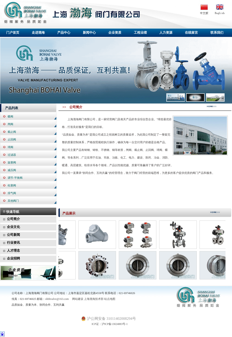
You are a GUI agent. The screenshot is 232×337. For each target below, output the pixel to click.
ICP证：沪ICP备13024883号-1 (104, 324)
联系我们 (216, 32)
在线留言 (191, 32)
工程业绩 (140, 32)
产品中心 (63, 32)
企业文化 (13, 227)
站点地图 (109, 299)
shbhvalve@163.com (57, 299)
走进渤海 (38, 32)
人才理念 (13, 250)
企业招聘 (13, 258)
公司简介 (13, 219)
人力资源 (165, 32)
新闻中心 (89, 32)
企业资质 (114, 32)
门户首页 (12, 32)
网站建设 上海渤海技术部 (86, 299)
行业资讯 (13, 242)
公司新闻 (13, 235)
